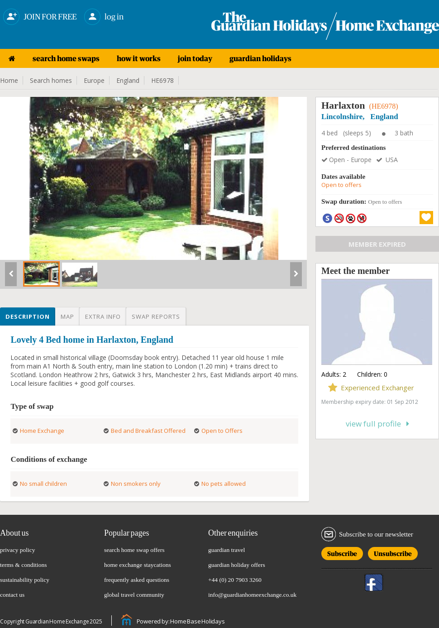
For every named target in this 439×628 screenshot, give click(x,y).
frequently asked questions (136, 579)
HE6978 (162, 80)
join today (195, 58)
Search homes (51, 80)
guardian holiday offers (236, 564)
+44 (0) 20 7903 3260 (235, 579)
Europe (94, 80)
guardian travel (226, 550)
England (127, 80)
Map (67, 316)
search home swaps (66, 58)
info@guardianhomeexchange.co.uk (252, 594)
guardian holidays (260, 58)
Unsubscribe (393, 552)
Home (9, 80)
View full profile (377, 423)
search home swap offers (134, 550)
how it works (139, 58)
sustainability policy (24, 579)
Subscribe (342, 552)
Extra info (103, 316)
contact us (12, 594)
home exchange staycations (137, 564)
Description (27, 316)
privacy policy (17, 550)
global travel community (134, 594)
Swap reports (156, 316)
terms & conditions (23, 564)
